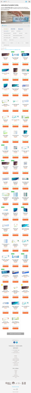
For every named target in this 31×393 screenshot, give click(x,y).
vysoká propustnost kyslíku (17, 35)
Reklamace (15, 375)
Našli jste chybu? (15, 391)
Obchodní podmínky (15, 376)
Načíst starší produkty (15, 333)
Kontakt (15, 361)
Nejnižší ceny (6, 49)
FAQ (16, 377)
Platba (15, 371)
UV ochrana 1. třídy (7, 35)
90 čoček (20, 33)
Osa (18, 42)
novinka (5, 39)
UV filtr (26, 33)
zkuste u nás (11, 39)
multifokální (19, 31)
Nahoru (15, 389)
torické (12, 31)
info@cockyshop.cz (16, 352)
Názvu (19, 49)
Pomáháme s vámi (15, 362)
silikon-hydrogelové (7, 33)
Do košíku (5, 64)
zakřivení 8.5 (15, 37)
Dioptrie (3, 42)
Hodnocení (16, 49)
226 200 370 (15, 351)
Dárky (15, 372)
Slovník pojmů (15, 365)
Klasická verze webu (15, 386)
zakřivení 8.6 (22, 37)
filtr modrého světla (7, 37)
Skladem (27, 42)
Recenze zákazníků (15, 360)
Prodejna (15, 357)
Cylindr (11, 42)
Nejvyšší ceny (11, 49)
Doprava (15, 370)
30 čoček (14, 33)
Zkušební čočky (6, 45)
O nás (15, 356)
